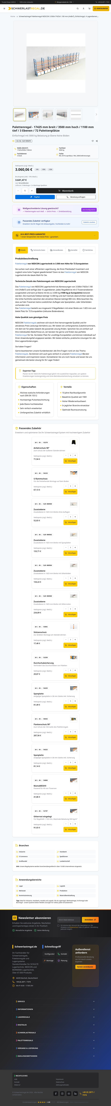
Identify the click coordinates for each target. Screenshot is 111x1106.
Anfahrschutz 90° (41, 448)
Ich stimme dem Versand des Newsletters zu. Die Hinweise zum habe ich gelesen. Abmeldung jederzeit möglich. (79, 927)
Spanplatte (39, 693)
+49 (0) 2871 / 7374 (103, 2)
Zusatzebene (39, 509)
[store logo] (26, 8)
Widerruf (17, 1085)
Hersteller (74, 250)
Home (12, 16)
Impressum (59, 1079)
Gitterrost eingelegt (43, 816)
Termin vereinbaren (85, 967)
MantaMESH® (40, 785)
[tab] (55, 235)
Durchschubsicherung (44, 663)
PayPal (37, 197)
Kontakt (16, 1082)
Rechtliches (89, 250)
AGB (15, 1079)
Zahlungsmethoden (62, 1085)
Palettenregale (30, 322)
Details (23, 250)
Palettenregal (21, 263)
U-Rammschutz (41, 478)
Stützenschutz (40, 632)
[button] (19, 114)
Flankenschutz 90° (42, 724)
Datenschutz (74, 927)
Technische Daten (39, 250)
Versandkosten (58, 250)
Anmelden (90, 920)
